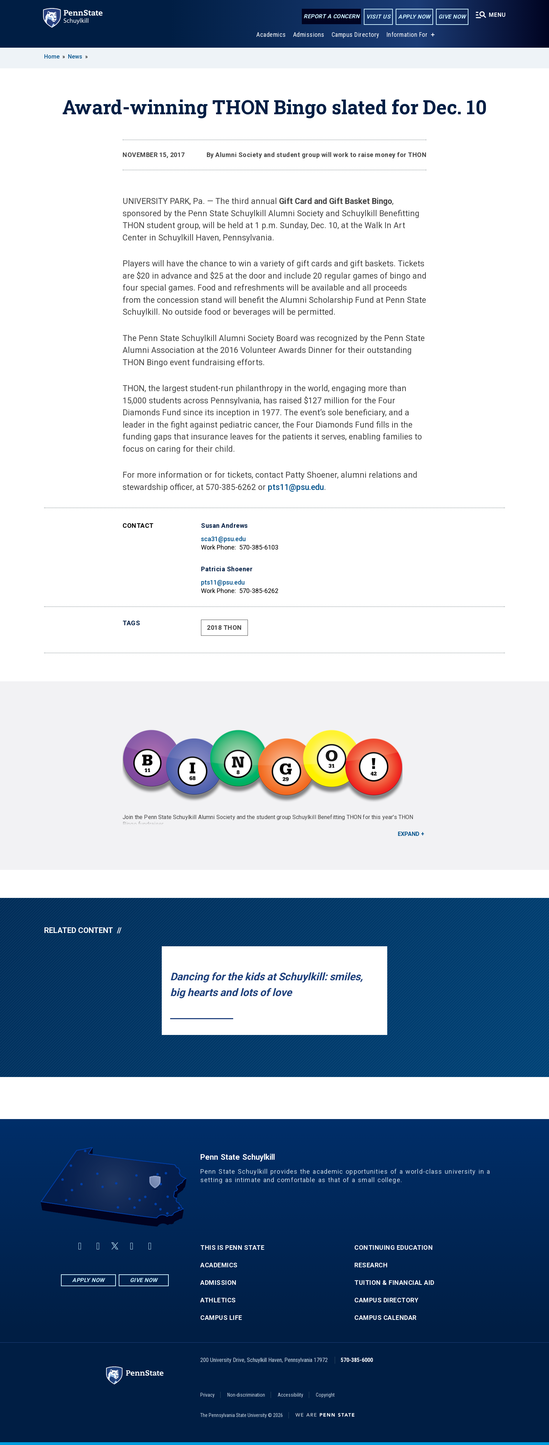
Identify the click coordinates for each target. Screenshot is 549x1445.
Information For (406, 34)
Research (371, 1265)
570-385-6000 (357, 1360)
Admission (218, 1282)
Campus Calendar (385, 1317)
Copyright (325, 1395)
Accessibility (290, 1395)
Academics (270, 34)
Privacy (207, 1395)
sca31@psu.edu (223, 539)
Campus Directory (354, 34)
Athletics (218, 1300)
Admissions (308, 34)
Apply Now (413, 17)
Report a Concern (330, 16)
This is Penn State (232, 1247)
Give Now (450, 17)
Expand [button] (408, 834)
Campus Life (221, 1317)
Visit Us (377, 17)
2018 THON (224, 627)
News (75, 56)
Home (52, 56)
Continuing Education (393, 1247)
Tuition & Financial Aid (394, 1282)
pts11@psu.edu (296, 487)
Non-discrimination (246, 1395)
